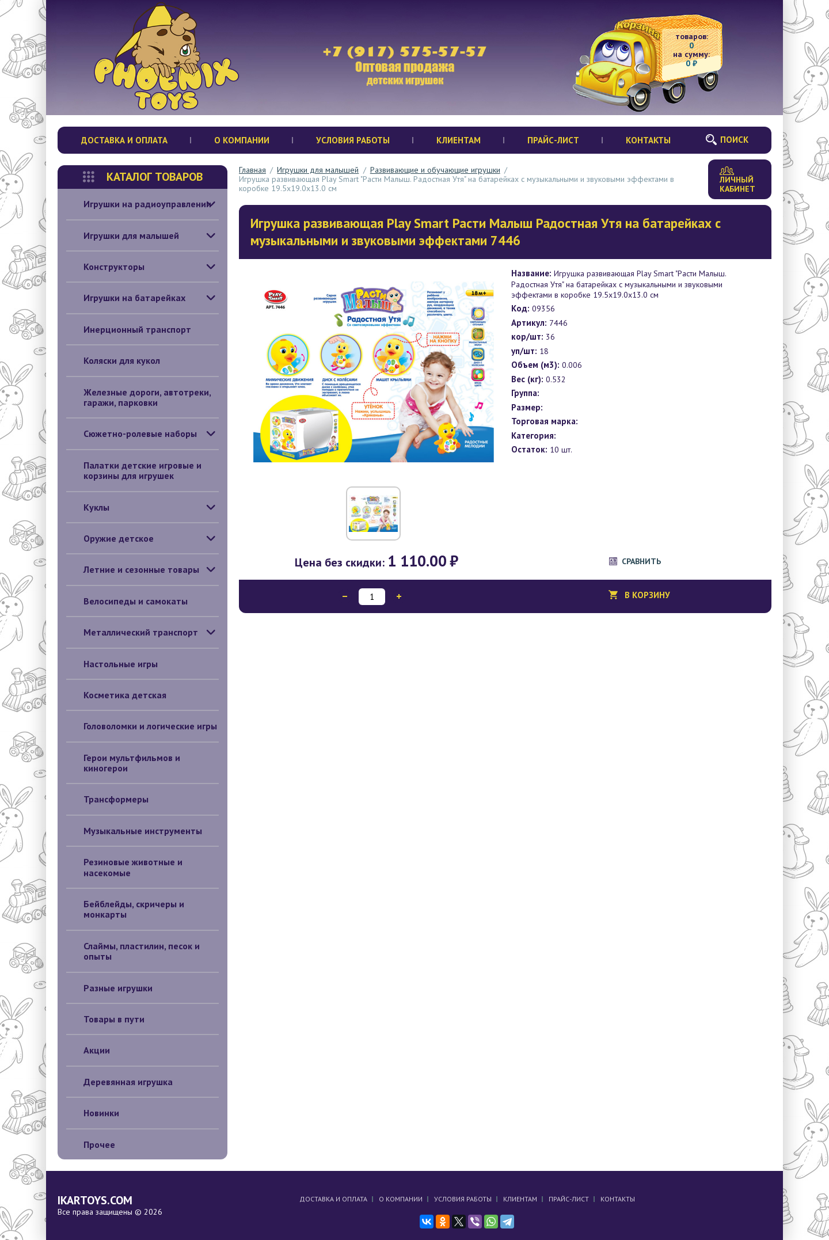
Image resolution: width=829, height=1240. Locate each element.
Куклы (87, 507)
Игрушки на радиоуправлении (138, 204)
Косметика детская (116, 695)
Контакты (648, 140)
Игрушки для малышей (122, 235)
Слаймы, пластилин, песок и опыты (133, 951)
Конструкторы (105, 267)
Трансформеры (107, 799)
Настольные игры (112, 664)
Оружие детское (110, 538)
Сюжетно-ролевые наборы (131, 433)
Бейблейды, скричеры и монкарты (125, 909)
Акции (88, 1050)
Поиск (734, 139)
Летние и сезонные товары (132, 569)
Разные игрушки (109, 988)
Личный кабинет (737, 180)
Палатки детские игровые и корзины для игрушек (133, 470)
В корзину (647, 598)
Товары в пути (105, 1019)
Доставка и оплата (124, 140)
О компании (241, 140)
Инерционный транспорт (128, 329)
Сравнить (641, 561)
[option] (374, 371)
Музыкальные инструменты (134, 831)
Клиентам (458, 140)
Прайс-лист (553, 140)
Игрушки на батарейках (125, 298)
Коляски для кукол (113, 360)
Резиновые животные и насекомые (124, 867)
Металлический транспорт (132, 632)
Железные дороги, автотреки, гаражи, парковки (138, 397)
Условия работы (353, 140)
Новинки (92, 1113)
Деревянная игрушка (119, 1082)
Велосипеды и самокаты (127, 601)
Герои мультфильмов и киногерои (123, 763)
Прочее (90, 1144)
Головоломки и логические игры (141, 726)
